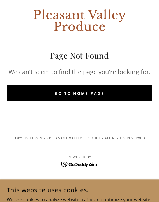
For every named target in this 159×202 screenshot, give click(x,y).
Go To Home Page (79, 93)
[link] (79, 21)
